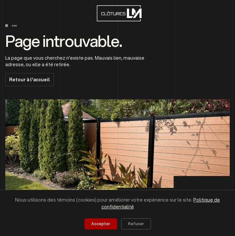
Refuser (136, 223)
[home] (117, 13)
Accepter (100, 223)
